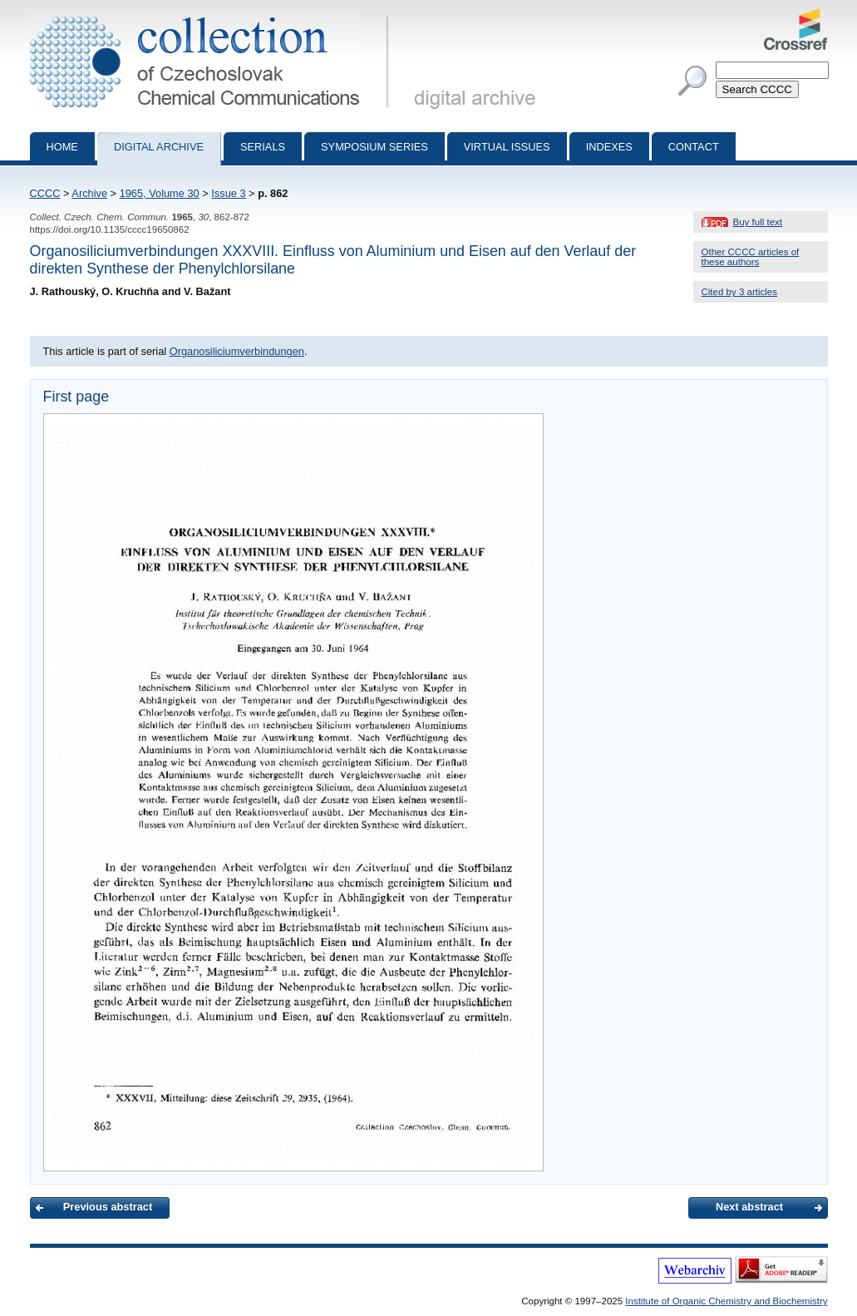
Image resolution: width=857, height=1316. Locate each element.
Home (62, 146)
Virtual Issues (507, 146)
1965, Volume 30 (159, 193)
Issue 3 (228, 193)
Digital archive (159, 146)
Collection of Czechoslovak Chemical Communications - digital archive (212, 15)
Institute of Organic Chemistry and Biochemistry (726, 1301)
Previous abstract (107, 1206)
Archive (89, 193)
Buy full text (758, 222)
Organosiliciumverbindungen (237, 351)
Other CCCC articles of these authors (751, 257)
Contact (693, 146)
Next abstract (749, 1206)
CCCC (45, 193)
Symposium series (374, 146)
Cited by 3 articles (740, 292)
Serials (262, 146)
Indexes (609, 146)
